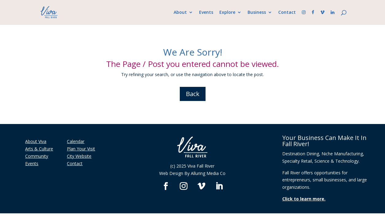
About (180, 12)
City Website (79, 156)
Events (206, 12)
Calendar (75, 141)
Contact (287, 12)
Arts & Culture (39, 149)
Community (36, 156)
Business (257, 12)
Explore (227, 12)
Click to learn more (303, 199)
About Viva (35, 141)
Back (192, 94)
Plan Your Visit (81, 149)
